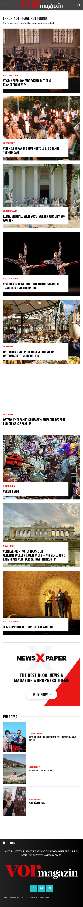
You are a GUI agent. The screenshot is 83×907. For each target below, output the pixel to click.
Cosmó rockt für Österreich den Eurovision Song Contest (52, 738)
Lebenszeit (9, 143)
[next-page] (10, 822)
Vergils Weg (11, 491)
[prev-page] (5, 822)
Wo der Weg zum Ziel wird (40, 770)
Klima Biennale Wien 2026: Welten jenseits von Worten (34, 218)
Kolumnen (9, 486)
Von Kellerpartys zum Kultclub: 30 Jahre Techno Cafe (31, 150)
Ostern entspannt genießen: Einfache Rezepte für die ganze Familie (34, 421)
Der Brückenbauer (37, 802)
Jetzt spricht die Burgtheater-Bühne (28, 627)
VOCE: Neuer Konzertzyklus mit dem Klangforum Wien (27, 82)
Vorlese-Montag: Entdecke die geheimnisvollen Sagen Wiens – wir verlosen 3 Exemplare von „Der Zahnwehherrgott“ (34, 555)
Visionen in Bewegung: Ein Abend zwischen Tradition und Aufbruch (31, 286)
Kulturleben (10, 75)
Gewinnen (8, 546)
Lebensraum (10, 211)
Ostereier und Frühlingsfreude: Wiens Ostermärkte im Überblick (28, 354)
